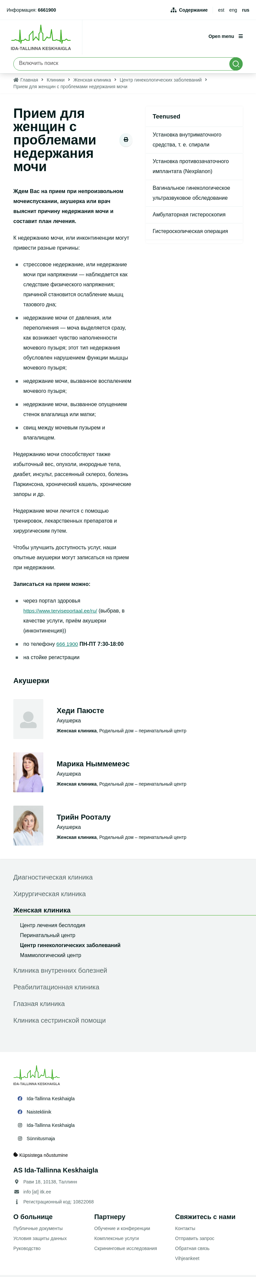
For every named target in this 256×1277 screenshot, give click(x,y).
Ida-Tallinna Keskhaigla (51, 1100)
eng (233, 10)
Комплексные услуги (116, 1240)
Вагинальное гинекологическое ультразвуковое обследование (191, 195)
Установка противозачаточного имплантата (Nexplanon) (191, 168)
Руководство (27, 1250)
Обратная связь (192, 1250)
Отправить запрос (194, 1240)
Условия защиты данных (40, 1240)
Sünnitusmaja (41, 1140)
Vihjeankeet (187, 1260)
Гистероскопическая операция (190, 233)
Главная (29, 82)
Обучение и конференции (122, 1230)
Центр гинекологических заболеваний (161, 82)
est (221, 10)
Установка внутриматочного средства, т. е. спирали (187, 141)
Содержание (193, 10)
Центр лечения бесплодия (52, 927)
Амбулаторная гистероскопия (189, 216)
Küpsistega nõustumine (40, 1157)
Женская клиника (92, 82)
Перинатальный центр (47, 937)
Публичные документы (38, 1230)
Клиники (56, 82)
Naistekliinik (39, 1114)
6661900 (47, 10)
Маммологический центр (50, 957)
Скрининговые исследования (125, 1250)
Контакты (185, 1230)
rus (245, 10)
